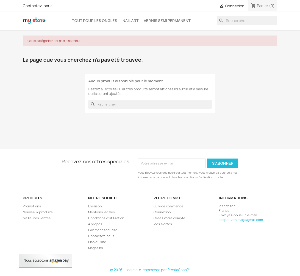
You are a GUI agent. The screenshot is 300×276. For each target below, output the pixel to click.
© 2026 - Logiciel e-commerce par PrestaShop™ (150, 270)
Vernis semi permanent (167, 20)
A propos (95, 224)
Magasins (95, 248)
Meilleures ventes (37, 218)
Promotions (32, 206)
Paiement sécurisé (102, 230)
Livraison (95, 206)
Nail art (130, 20)
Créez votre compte (169, 218)
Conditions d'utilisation (106, 218)
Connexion (162, 212)
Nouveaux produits (38, 212)
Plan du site (97, 242)
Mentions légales (101, 212)
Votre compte (168, 198)
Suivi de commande (168, 206)
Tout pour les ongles (94, 20)
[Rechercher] (247, 20)
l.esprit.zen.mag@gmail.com (241, 219)
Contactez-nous (38, 5)
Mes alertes (162, 224)
